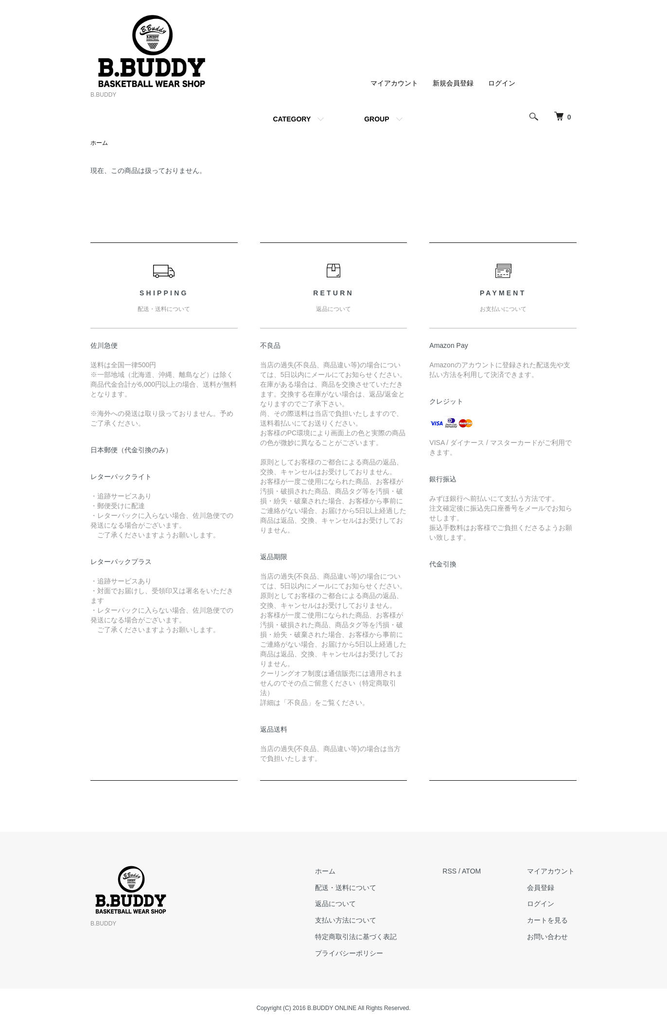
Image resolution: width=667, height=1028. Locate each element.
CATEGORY (292, 119)
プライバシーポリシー (355, 954)
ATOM (475, 871)
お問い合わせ (549, 937)
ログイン (501, 83)
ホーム (99, 143)
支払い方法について (352, 921)
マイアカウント (394, 83)
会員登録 (542, 887)
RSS (454, 871)
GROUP (376, 119)
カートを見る (549, 921)
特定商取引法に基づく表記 (362, 937)
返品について (341, 904)
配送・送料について (352, 887)
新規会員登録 (453, 83)
